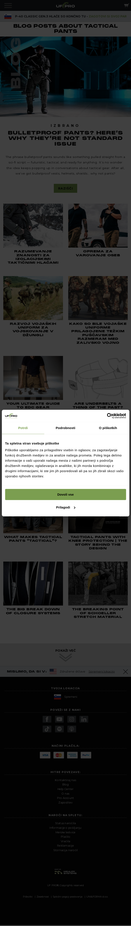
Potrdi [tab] (23, 428)
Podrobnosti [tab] (65, 428)
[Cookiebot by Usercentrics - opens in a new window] (107, 416)
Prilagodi (65, 507)
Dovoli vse (65, 494)
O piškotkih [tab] (108, 428)
